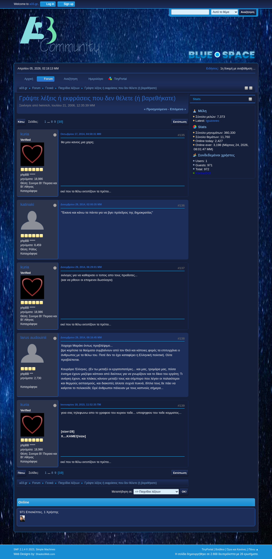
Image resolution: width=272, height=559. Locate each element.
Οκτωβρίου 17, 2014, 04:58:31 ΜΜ (81, 134)
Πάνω (21, 472)
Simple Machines (45, 549)
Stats (197, 99)
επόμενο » (178, 109)
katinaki (27, 204)
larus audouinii (33, 337)
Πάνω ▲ (254, 549)
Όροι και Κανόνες (236, 549)
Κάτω (21, 121)
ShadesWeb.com (45, 554)
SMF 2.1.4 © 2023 (24, 549)
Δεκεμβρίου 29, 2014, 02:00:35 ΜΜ (81, 204)
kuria (25, 134)
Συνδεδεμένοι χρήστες (216, 155)
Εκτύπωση (179, 121)
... (49, 121)
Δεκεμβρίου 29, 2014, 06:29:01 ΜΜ (81, 267)
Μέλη (202, 111)
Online (23, 502)
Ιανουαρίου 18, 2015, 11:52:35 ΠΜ (81, 404)
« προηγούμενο (155, 109)
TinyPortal (207, 549)
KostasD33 (203, 173)
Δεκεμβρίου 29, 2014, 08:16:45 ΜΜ (81, 337)
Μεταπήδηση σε (122, 491)
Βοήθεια (220, 549)
